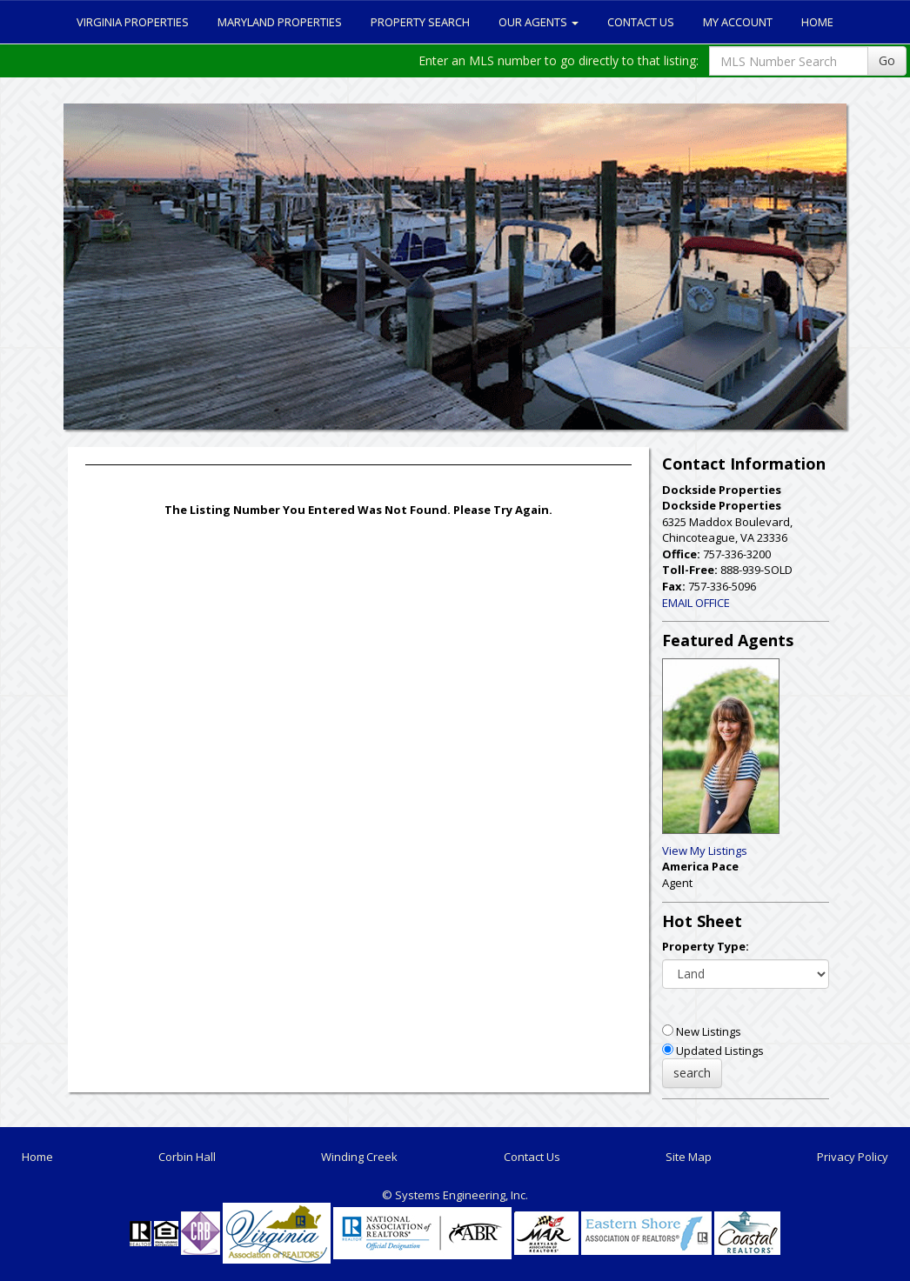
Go (887, 60)
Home (817, 22)
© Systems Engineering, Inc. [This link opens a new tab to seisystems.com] (455, 1195)
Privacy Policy (852, 1156)
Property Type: (705, 946)
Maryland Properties (279, 22)
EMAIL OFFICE (696, 602)
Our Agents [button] (538, 22)
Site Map (689, 1156)
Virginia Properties (133, 22)
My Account (738, 22)
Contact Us (640, 22)
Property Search (420, 22)
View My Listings (704, 850)
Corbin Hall (187, 1156)
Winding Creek (359, 1156)
